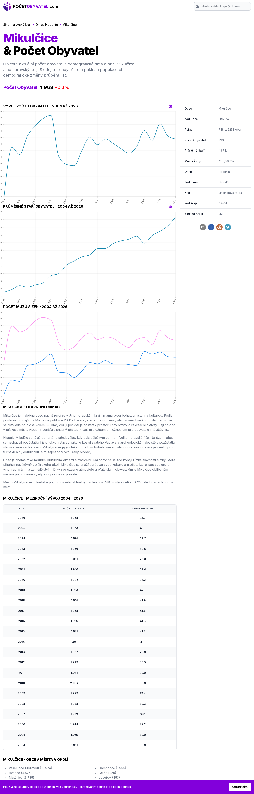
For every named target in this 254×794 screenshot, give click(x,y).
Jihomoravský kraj (17, 25)
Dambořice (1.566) (112, 768)
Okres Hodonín (46, 25)
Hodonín (224, 171)
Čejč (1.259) (107, 773)
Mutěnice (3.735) (21, 777)
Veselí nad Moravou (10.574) (30, 768)
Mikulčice (70, 25)
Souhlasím (240, 787)
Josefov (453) (109, 777)
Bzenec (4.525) (20, 773)
